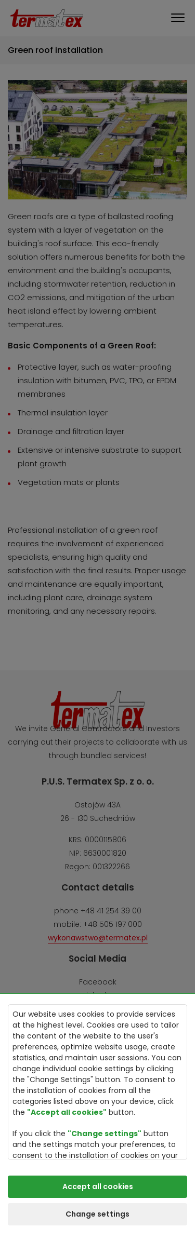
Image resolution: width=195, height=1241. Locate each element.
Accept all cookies (97, 1186)
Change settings (97, 1214)
